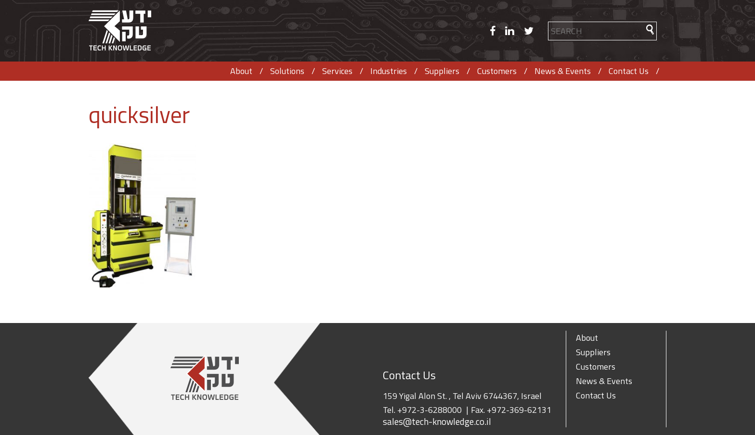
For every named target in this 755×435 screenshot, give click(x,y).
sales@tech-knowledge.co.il (437, 421)
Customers (497, 70)
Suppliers (442, 70)
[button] (650, 30)
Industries (388, 70)
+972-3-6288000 (429, 409)
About (241, 70)
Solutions (287, 70)
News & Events (562, 70)
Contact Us (629, 70)
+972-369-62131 (519, 409)
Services (337, 70)
